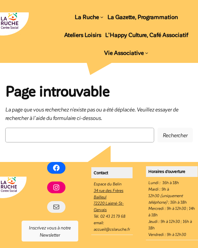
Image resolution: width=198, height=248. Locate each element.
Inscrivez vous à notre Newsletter (50, 231)
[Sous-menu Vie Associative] (146, 52)
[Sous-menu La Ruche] (101, 16)
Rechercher (175, 135)
